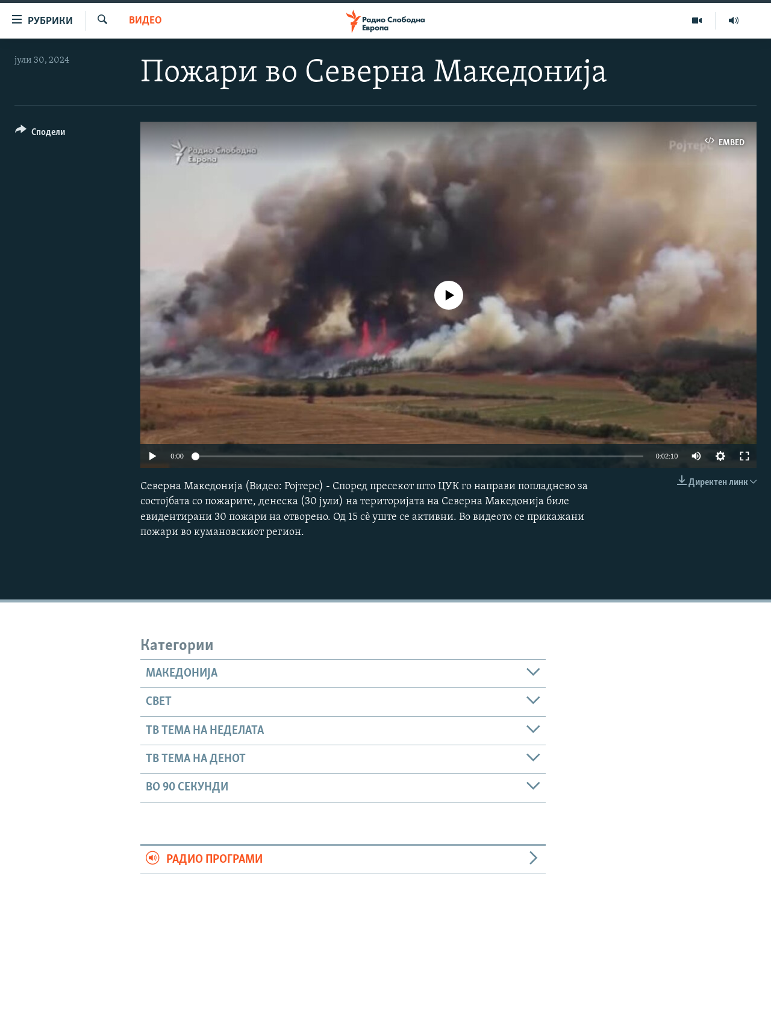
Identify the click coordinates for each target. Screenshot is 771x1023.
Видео (145, 21)
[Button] (40, 134)
